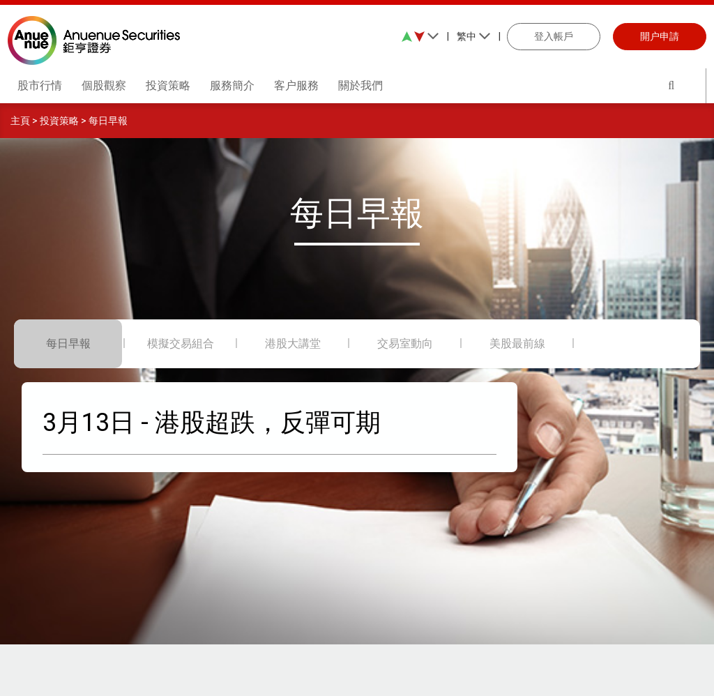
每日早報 (108, 120)
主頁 (20, 120)
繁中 (474, 36)
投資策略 (59, 120)
